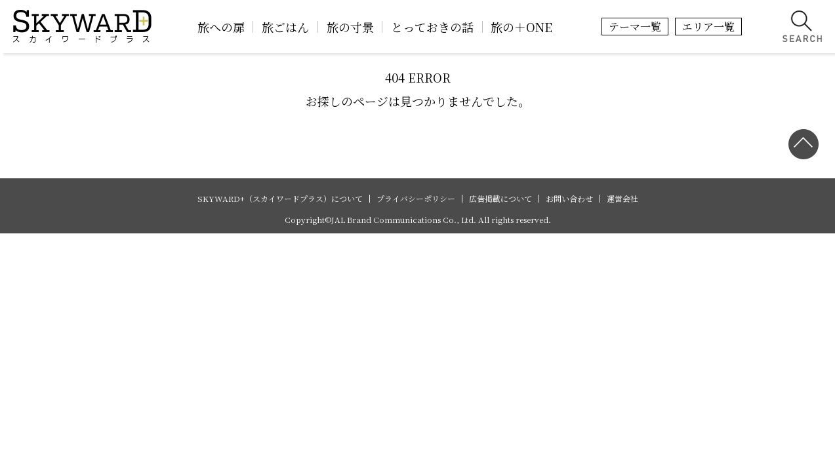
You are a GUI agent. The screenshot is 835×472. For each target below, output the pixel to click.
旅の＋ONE (521, 27)
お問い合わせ (569, 199)
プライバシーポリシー (416, 199)
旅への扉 (221, 27)
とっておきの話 (432, 27)
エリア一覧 (708, 26)
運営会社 (622, 199)
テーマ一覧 (635, 26)
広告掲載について (500, 199)
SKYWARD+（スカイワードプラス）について (280, 199)
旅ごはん (285, 27)
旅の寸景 (350, 27)
